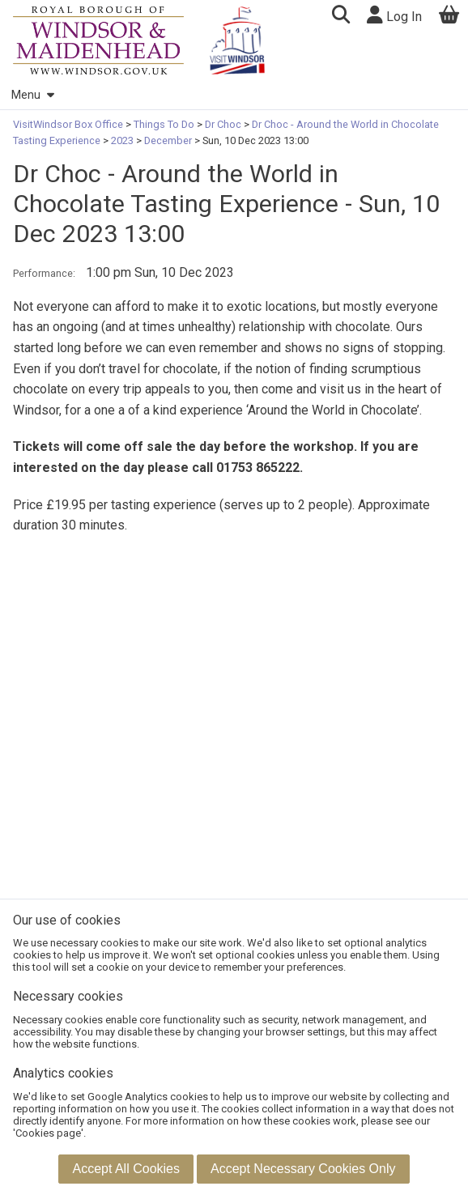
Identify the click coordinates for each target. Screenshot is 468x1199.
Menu (32, 95)
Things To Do (164, 124)
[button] (340, 16)
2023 (122, 140)
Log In (394, 15)
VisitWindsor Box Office (69, 124)
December (168, 140)
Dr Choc (223, 124)
